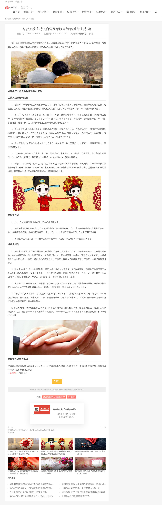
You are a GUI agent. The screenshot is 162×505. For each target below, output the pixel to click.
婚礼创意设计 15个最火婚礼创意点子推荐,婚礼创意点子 (31, 498)
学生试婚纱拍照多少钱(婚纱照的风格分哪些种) (28, 494)
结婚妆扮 (86, 13)
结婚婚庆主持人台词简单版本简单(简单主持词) (68, 391)
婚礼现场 (130, 13)
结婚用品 (101, 13)
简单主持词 (71, 399)
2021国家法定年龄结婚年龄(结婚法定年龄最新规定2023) (83, 494)
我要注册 (18, 3)
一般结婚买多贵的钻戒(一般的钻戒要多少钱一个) (81, 490)
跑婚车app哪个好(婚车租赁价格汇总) (76, 498)
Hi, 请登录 (9, 3)
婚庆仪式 (115, 13)
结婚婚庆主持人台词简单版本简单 (54, 399)
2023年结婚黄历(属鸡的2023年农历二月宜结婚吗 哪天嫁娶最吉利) (35, 486)
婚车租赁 (144, 13)
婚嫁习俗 (28, 13)
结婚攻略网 (11, 9)
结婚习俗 (25, 21)
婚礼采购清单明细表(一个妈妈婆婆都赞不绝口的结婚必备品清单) (35, 490)
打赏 (57, 383)
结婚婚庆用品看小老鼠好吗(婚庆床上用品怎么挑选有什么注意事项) (31, 433)
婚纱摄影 (57, 13)
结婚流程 (71, 13)
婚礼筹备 (42, 13)
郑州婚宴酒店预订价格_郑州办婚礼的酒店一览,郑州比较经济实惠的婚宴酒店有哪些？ (95, 486)
